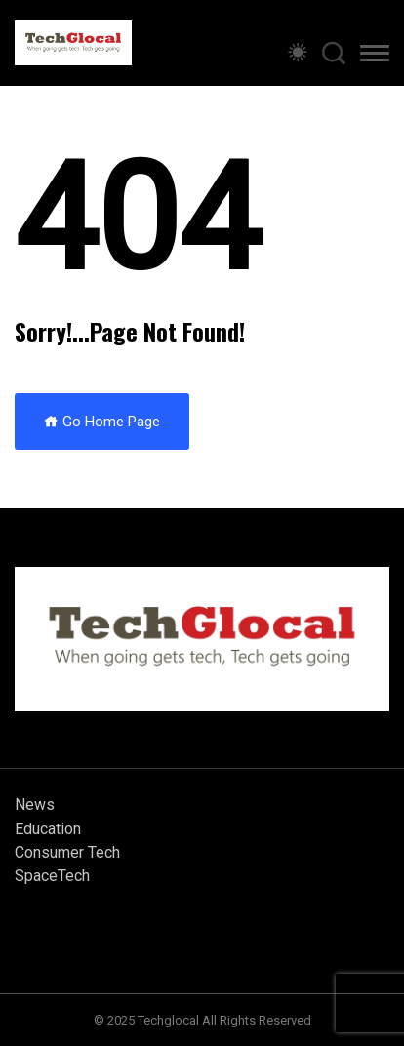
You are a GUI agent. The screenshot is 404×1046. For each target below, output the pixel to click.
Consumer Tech (67, 852)
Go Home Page (102, 421)
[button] (374, 56)
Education (48, 829)
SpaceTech (52, 875)
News (35, 804)
